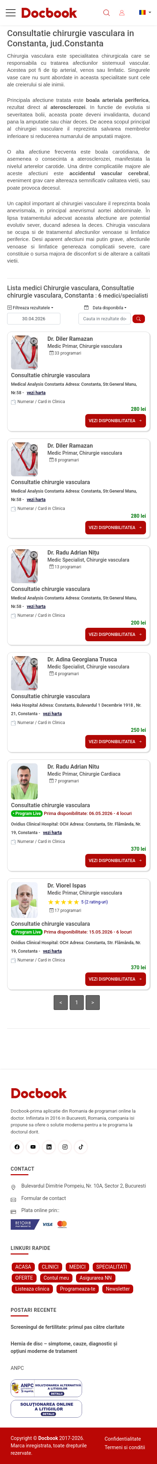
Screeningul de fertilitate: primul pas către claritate (67, 1327)
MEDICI (77, 1267)
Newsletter (118, 1289)
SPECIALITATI (111, 1267)
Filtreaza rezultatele (28, 307)
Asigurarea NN (96, 1278)
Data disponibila (103, 307)
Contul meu (56, 1278)
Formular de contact (43, 1198)
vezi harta (36, 392)
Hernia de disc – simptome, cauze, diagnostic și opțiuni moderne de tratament (64, 1347)
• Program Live (27, 813)
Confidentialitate (122, 1439)
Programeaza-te (77, 1289)
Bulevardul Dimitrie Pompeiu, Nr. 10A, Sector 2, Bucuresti (83, 1186)
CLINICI (50, 1267)
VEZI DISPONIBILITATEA (115, 420)
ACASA (23, 1267)
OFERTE (24, 1278)
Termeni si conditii (124, 1447)
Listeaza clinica (32, 1289)
